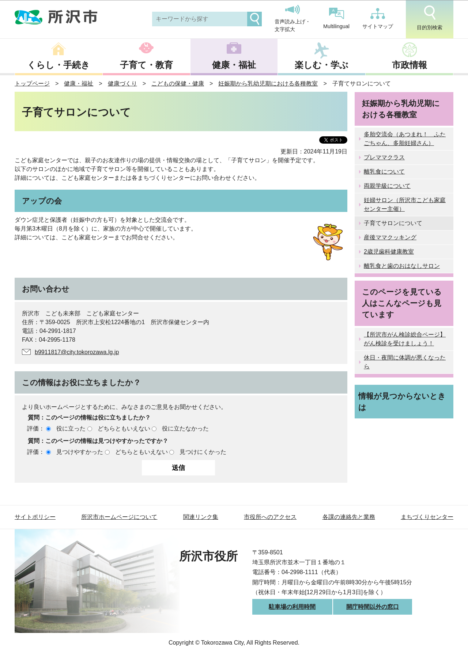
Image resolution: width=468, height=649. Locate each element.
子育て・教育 (146, 65)
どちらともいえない (124, 428)
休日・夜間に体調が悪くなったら (405, 361)
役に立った (71, 428)
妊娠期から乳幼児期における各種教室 (268, 83)
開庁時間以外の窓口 (372, 607)
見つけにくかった (203, 452)
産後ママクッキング (390, 237)
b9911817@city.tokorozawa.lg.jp (77, 352)
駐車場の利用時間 (292, 607)
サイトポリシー (35, 517)
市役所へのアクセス (270, 517)
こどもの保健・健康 (177, 83)
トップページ (32, 83)
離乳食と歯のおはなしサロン (402, 266)
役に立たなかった (185, 428)
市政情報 (409, 65)
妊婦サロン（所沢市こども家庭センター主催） (405, 204)
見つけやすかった (79, 452)
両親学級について (387, 186)
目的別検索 (429, 17)
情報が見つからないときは (402, 401)
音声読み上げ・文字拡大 (292, 19)
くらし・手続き (58, 65)
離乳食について (384, 171)
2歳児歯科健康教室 (389, 251)
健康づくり (122, 83)
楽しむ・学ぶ (321, 65)
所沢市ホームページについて (119, 517)
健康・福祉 (234, 65)
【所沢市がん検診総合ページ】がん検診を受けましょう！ (405, 338)
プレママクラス (384, 157)
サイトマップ (377, 18)
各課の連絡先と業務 (348, 517)
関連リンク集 (200, 517)
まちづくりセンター (427, 517)
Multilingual (336, 18)
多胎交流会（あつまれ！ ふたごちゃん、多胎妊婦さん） (405, 138)
